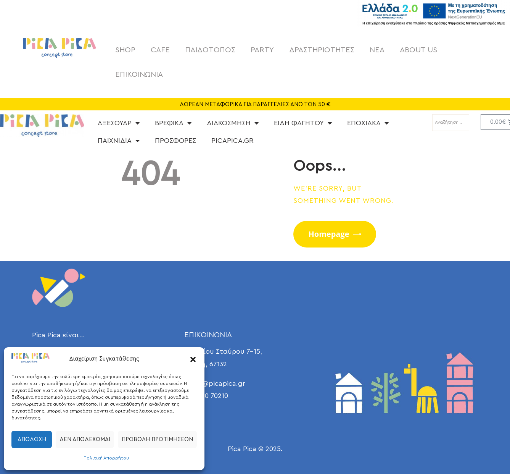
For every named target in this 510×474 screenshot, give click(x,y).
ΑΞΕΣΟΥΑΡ (119, 123)
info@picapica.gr (217, 383)
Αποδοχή (32, 439)
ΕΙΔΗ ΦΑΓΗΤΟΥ (303, 123)
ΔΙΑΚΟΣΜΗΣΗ (233, 123)
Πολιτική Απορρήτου (106, 458)
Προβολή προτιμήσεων (157, 439)
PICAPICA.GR (232, 140)
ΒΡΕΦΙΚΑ (173, 123)
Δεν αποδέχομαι (85, 439)
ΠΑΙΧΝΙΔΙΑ (119, 140)
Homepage (329, 234)
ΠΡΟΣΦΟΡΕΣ (175, 140)
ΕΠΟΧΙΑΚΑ (368, 123)
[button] (193, 359)
